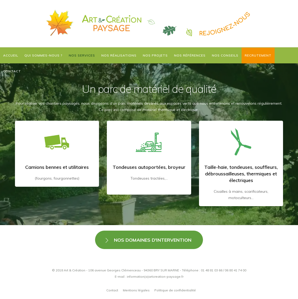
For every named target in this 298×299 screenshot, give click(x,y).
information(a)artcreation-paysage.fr (155, 276)
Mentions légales (136, 290)
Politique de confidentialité (175, 290)
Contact (112, 290)
